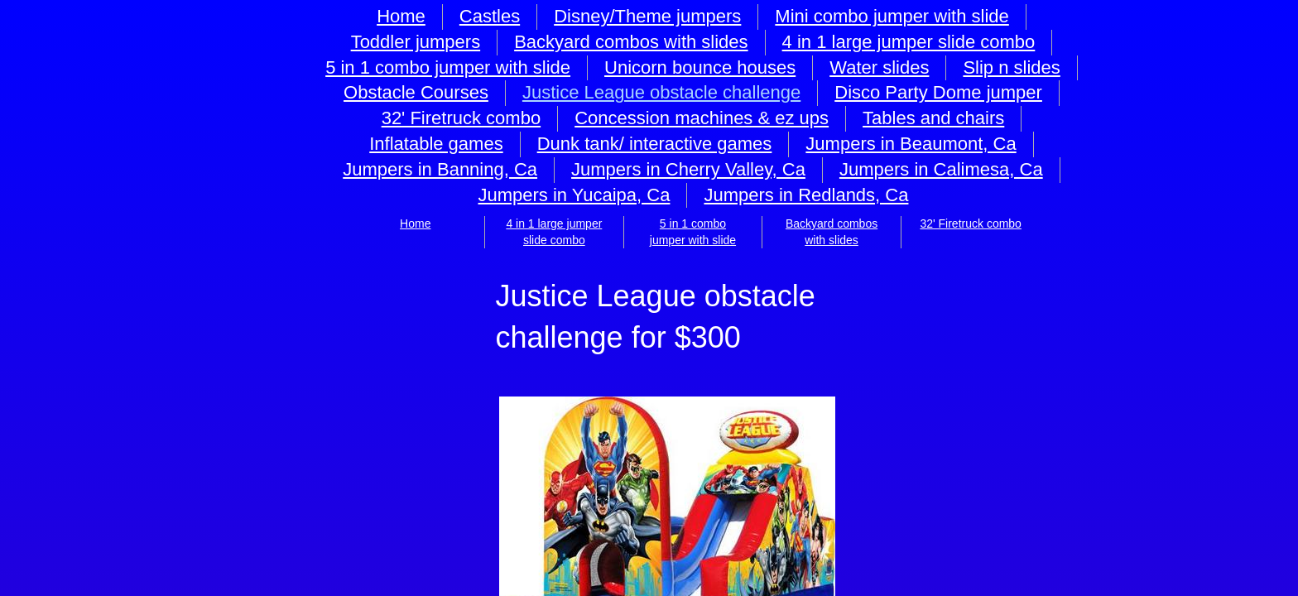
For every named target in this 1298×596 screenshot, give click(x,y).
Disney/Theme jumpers (647, 16)
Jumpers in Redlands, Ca (806, 195)
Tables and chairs (933, 118)
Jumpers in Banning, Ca (440, 169)
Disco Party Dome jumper (938, 92)
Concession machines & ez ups (701, 118)
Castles (489, 16)
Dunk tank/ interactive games (654, 143)
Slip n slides (1011, 67)
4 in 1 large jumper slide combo (909, 41)
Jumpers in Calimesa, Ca (941, 169)
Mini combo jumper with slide (891, 16)
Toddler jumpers (416, 41)
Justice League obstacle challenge (661, 92)
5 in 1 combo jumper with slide (447, 67)
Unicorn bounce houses (700, 67)
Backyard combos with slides (631, 41)
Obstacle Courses (416, 92)
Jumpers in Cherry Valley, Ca (688, 169)
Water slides (879, 67)
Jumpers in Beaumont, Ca (910, 143)
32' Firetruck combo (971, 223)
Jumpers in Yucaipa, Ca (574, 195)
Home (415, 223)
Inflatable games (435, 143)
